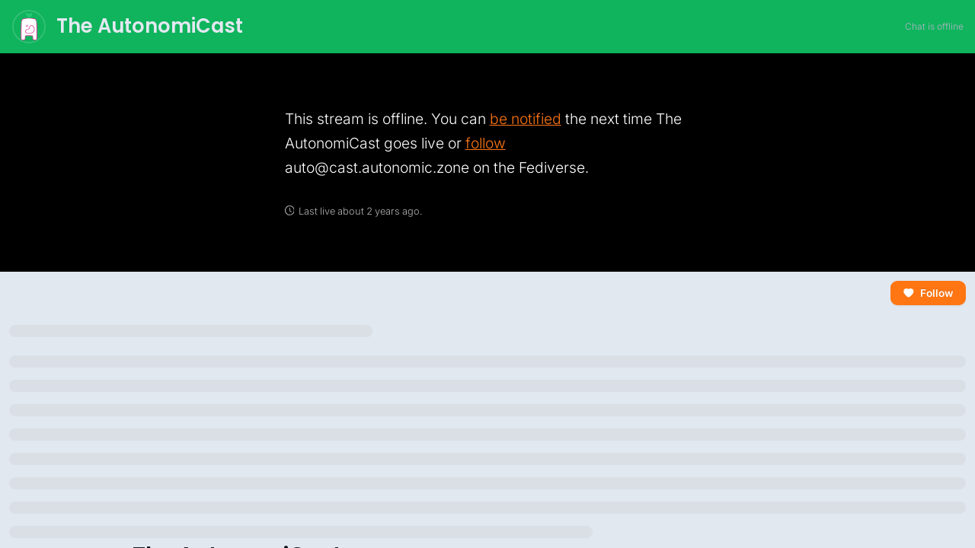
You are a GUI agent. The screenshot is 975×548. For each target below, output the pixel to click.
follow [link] (485, 143)
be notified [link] (525, 119)
